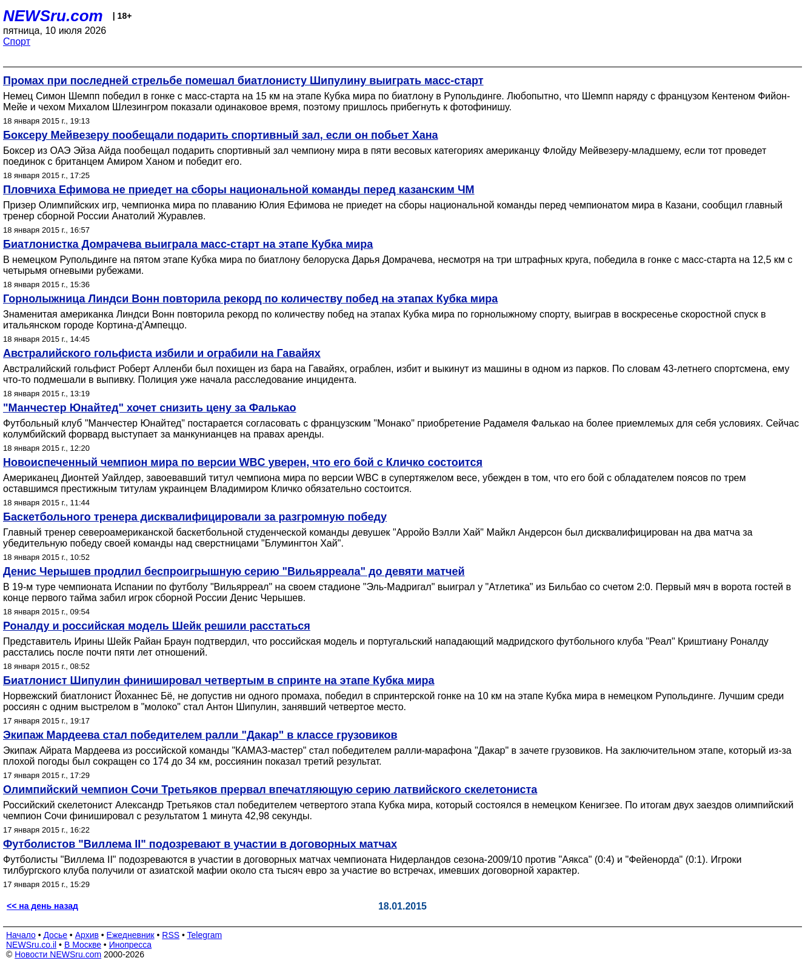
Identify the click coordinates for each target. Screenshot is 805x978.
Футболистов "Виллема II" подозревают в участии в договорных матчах (200, 844)
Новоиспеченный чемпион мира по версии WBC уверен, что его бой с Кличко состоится (243, 462)
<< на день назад (42, 906)
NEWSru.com (53, 16)
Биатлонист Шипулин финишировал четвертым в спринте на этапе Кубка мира (218, 680)
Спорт (16, 41)
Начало (21, 935)
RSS (170, 935)
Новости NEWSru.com (58, 954)
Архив (87, 935)
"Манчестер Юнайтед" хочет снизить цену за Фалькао (149, 408)
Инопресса (130, 945)
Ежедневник (131, 935)
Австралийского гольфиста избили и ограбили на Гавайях (162, 353)
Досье (55, 935)
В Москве (82, 945)
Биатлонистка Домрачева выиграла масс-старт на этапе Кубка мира (188, 244)
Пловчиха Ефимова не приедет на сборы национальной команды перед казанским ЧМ (239, 190)
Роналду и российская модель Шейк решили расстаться (156, 626)
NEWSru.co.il (31, 945)
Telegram (204, 935)
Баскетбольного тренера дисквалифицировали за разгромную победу (195, 517)
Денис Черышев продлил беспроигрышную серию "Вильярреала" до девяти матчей (234, 571)
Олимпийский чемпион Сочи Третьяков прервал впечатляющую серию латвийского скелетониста (270, 789)
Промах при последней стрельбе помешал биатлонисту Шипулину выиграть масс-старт (243, 81)
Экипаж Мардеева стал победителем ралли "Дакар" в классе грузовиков (200, 735)
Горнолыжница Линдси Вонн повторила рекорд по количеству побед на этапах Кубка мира (250, 299)
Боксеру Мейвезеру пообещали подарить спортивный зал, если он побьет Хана (220, 135)
